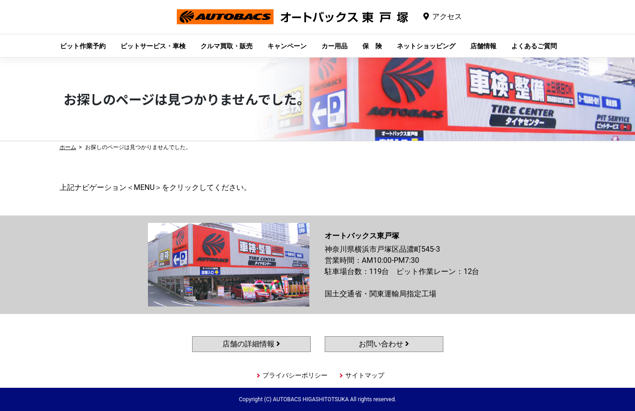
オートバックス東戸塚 (292, 24)
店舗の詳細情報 (251, 343)
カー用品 (334, 46)
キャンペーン (287, 46)
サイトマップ (364, 375)
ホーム (68, 147)
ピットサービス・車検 (153, 46)
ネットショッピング (426, 46)
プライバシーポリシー (295, 375)
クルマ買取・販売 (227, 46)
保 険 (372, 46)
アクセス (447, 16)
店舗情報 (483, 46)
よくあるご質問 (534, 46)
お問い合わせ (384, 343)
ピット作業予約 (83, 46)
